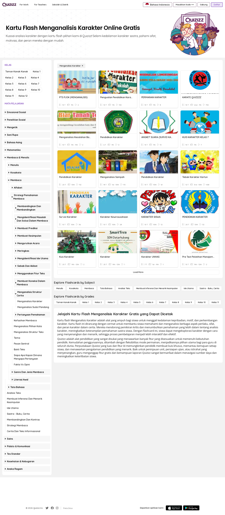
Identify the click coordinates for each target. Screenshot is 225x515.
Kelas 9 (22, 89)
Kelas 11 (9, 95)
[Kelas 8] (175, 302)
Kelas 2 (9, 77)
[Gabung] (204, 4)
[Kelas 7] (163, 302)
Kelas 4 (35, 77)
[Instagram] (57, 508)
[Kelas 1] (85, 302)
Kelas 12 (23, 95)
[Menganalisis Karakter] (71, 66)
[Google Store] (191, 507)
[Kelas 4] (124, 302)
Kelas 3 (22, 77)
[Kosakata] (74, 288)
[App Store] (174, 507)
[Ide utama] (188, 288)
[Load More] (138, 272)
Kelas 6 (22, 83)
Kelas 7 (35, 83)
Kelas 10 (35, 89)
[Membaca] (89, 288)
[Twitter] (47, 508)
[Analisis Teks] (124, 288)
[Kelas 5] (137, 302)
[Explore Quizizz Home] (9, 5)
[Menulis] (60, 288)
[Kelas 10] (201, 302)
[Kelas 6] (150, 302)
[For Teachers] (40, 4)
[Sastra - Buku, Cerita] (209, 288)
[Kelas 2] (98, 302)
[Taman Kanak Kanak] (66, 302)
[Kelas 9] (188, 302)
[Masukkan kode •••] (184, 4)
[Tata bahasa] (106, 288)
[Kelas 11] (215, 302)
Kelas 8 (9, 89)
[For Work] (24, 4)
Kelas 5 (9, 83)
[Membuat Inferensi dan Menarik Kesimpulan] (157, 288)
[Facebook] (52, 508)
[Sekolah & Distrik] (60, 4)
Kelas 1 (36, 71)
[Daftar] (217, 4)
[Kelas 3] (111, 302)
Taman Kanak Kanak (16, 71)
